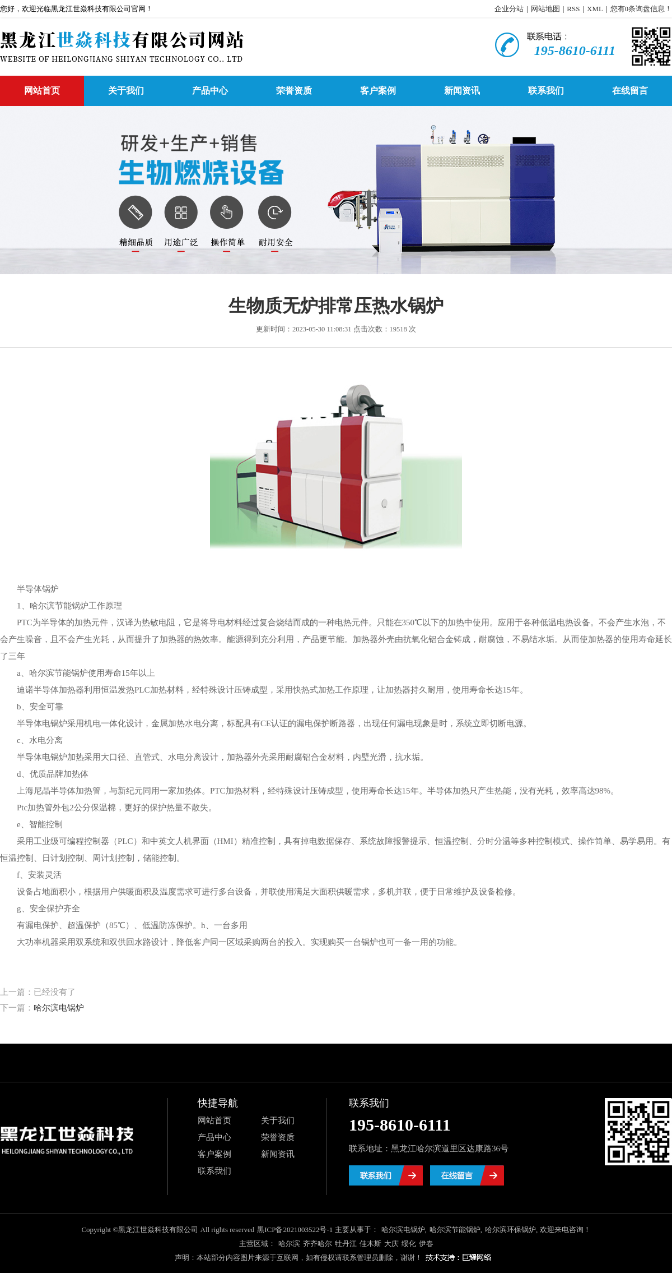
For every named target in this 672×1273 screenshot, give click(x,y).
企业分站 (509, 8)
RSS (573, 8)
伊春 (426, 1243)
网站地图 (545, 8)
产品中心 (210, 90)
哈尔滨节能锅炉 (455, 1229)
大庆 (391, 1243)
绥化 (409, 1243)
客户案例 (378, 90)
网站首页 (42, 90)
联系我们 (546, 90)
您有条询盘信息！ (641, 8)
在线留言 (630, 90)
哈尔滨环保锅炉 (510, 1229)
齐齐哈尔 (317, 1243)
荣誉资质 (294, 90)
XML (595, 8)
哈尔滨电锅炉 (59, 1007)
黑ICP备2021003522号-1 (295, 1229)
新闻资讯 (462, 90)
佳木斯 (370, 1243)
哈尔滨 (289, 1243)
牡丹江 (346, 1243)
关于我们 (126, 90)
